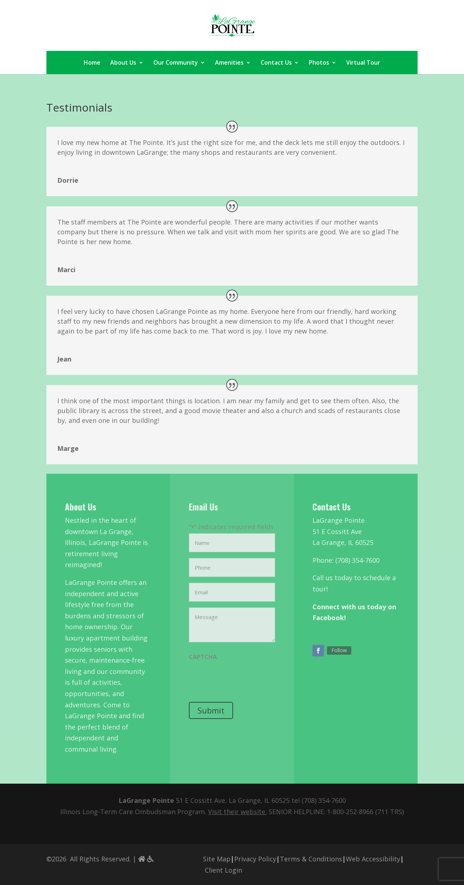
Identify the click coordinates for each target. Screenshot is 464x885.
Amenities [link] (229, 63)
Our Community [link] (175, 63)
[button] (318, 650)
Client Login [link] (223, 870)
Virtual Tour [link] (363, 63)
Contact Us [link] (276, 63)
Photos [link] (319, 63)
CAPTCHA (203, 657)
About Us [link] (123, 63)
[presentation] (244, 680)
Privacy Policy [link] (255, 858)
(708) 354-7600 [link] (324, 800)
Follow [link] (339, 650)
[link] (233, 24)
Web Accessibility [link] (373, 858)
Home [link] (92, 63)
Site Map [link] (217, 858)
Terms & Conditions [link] (311, 858)
